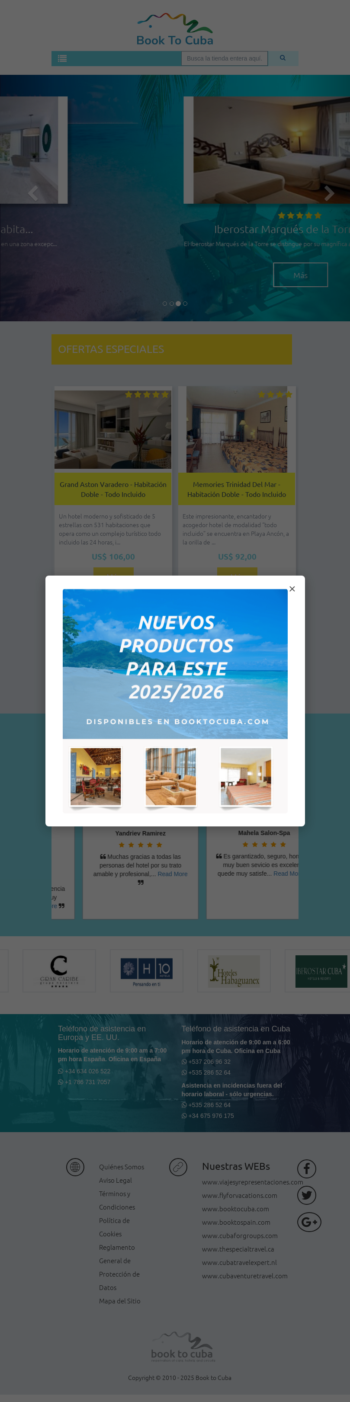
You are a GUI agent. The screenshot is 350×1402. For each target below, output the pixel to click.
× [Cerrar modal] (292, 588)
